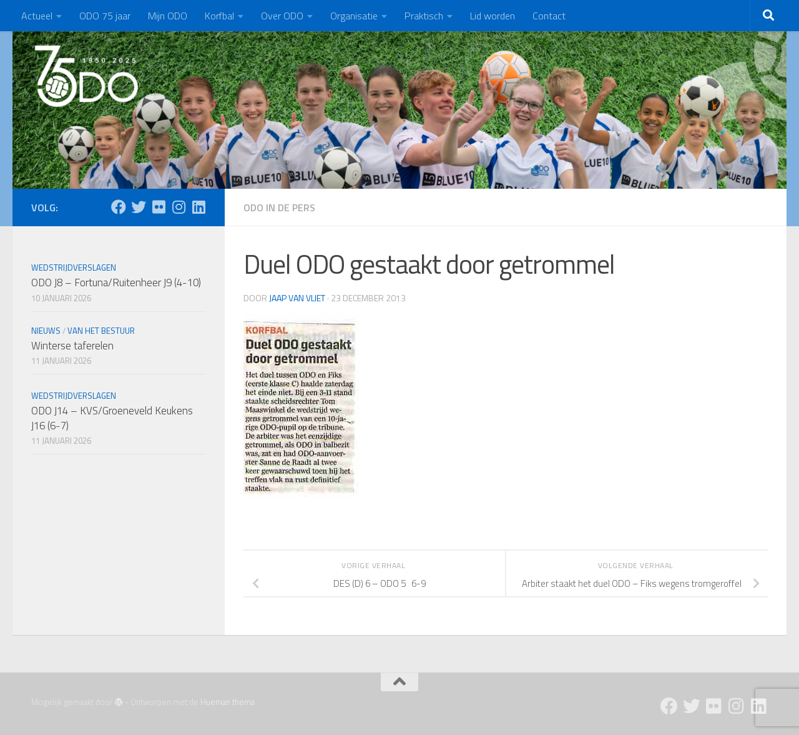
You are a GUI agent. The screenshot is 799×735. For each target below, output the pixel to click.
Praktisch (423, 15)
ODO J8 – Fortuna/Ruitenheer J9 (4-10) (116, 282)
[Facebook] (118, 206)
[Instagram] (178, 206)
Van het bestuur (101, 330)
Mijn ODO (167, 15)
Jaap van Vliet (297, 297)
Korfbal (219, 15)
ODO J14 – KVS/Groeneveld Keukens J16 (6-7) (112, 418)
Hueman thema (227, 702)
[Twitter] (138, 206)
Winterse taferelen (72, 346)
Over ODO (282, 15)
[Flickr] (158, 206)
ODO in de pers (279, 207)
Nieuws (46, 330)
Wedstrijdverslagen (73, 267)
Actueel (36, 15)
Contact (549, 15)
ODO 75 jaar (104, 15)
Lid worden (492, 15)
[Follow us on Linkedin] (198, 206)
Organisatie (354, 15)
